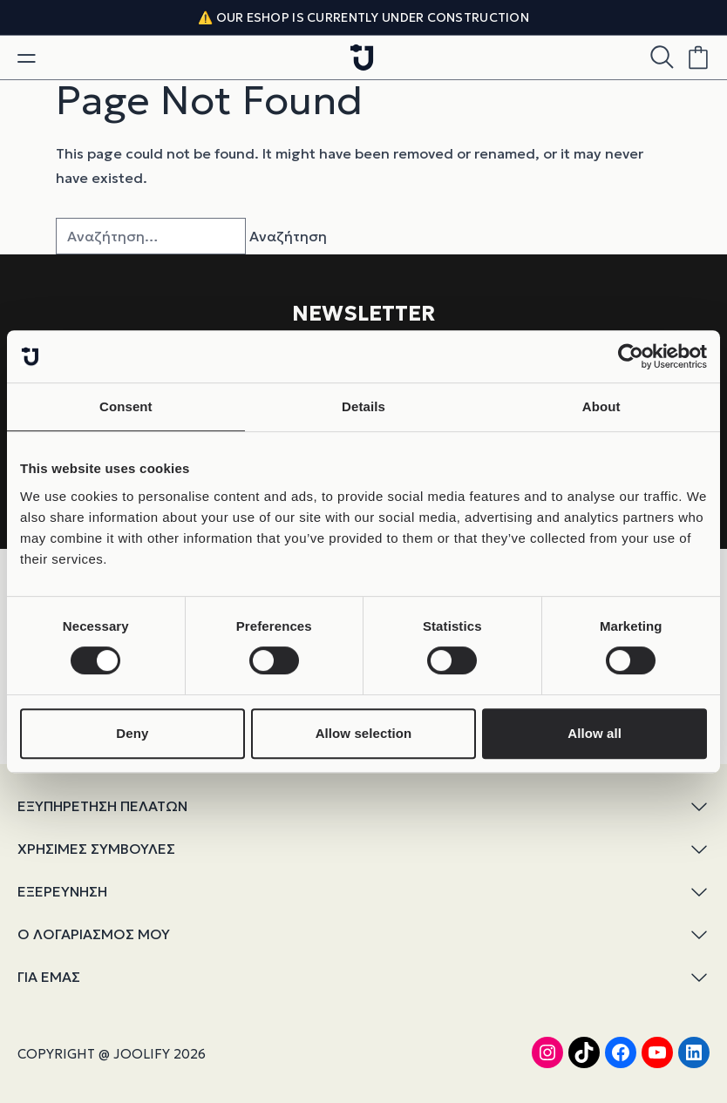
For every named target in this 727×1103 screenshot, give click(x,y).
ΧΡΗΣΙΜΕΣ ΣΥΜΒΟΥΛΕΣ (363, 849)
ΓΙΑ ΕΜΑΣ (363, 977)
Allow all (594, 733)
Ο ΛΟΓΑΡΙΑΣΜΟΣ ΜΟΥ (363, 934)
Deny (132, 733)
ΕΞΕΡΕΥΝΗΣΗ (363, 892)
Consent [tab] (126, 406)
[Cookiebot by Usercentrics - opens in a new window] (630, 356)
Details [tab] (363, 406)
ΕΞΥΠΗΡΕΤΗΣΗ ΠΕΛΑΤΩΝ (363, 806)
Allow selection (364, 733)
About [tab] (601, 406)
